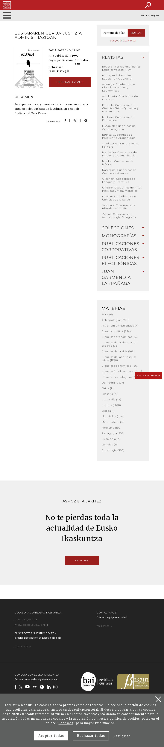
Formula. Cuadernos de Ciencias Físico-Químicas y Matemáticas (120, 108)
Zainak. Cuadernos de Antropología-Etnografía (119, 215)
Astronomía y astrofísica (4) (120, 325)
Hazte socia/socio (148, 375)
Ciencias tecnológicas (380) (121, 376)
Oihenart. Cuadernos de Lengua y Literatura (119, 180)
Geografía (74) (111, 399)
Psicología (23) (112, 438)
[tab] (123, 57)
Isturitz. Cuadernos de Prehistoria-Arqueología (119, 136)
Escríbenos (104, 626)
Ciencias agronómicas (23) (120, 336)
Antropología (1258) (115, 319)
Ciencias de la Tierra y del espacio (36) (119, 344)
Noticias (82, 560)
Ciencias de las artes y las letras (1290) (119, 358)
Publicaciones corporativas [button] (123, 246)
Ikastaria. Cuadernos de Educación (118, 119)
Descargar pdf (69, 82)
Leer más (66, 723)
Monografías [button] (123, 235)
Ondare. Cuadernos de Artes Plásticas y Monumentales (122, 189)
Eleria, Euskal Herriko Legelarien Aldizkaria (117, 77)
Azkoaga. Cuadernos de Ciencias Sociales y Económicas (118, 87)
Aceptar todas (51, 736)
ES (147, 16)
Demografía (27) (113, 382)
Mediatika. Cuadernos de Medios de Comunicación (120, 154)
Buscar (136, 33)
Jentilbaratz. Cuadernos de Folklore (121, 145)
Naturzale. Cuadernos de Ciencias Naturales (119, 171)
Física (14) (108, 388)
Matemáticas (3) (113, 421)
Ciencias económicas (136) (120, 365)
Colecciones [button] (123, 227)
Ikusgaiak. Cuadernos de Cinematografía (119, 127)
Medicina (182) (112, 427)
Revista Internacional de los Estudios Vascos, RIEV (121, 68)
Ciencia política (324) (116, 331)
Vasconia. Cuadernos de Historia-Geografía (119, 207)
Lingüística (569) (113, 416)
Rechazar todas (91, 736)
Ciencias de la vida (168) (118, 351)
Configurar (122, 736)
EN (157, 16)
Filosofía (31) (110, 393)
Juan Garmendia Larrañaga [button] (123, 277)
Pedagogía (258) (113, 433)
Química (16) (110, 444)
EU (142, 16)
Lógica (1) (108, 410)
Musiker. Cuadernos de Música (118, 163)
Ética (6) (107, 314)
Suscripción (23, 647)
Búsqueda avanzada (123, 41)
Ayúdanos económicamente (31, 625)
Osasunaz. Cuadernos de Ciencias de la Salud (119, 198)
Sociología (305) (113, 450)
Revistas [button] (123, 57)
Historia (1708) (111, 405)
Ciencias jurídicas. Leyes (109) (122, 371)
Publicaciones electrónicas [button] (123, 260)
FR (152, 16)
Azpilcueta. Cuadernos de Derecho (120, 98)
